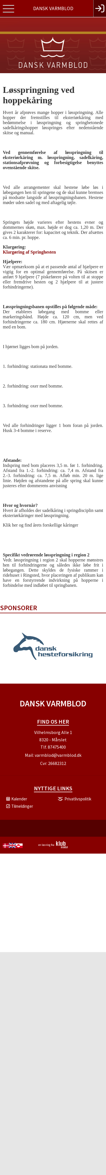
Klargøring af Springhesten (29, 252)
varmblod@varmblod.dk (58, 755)
